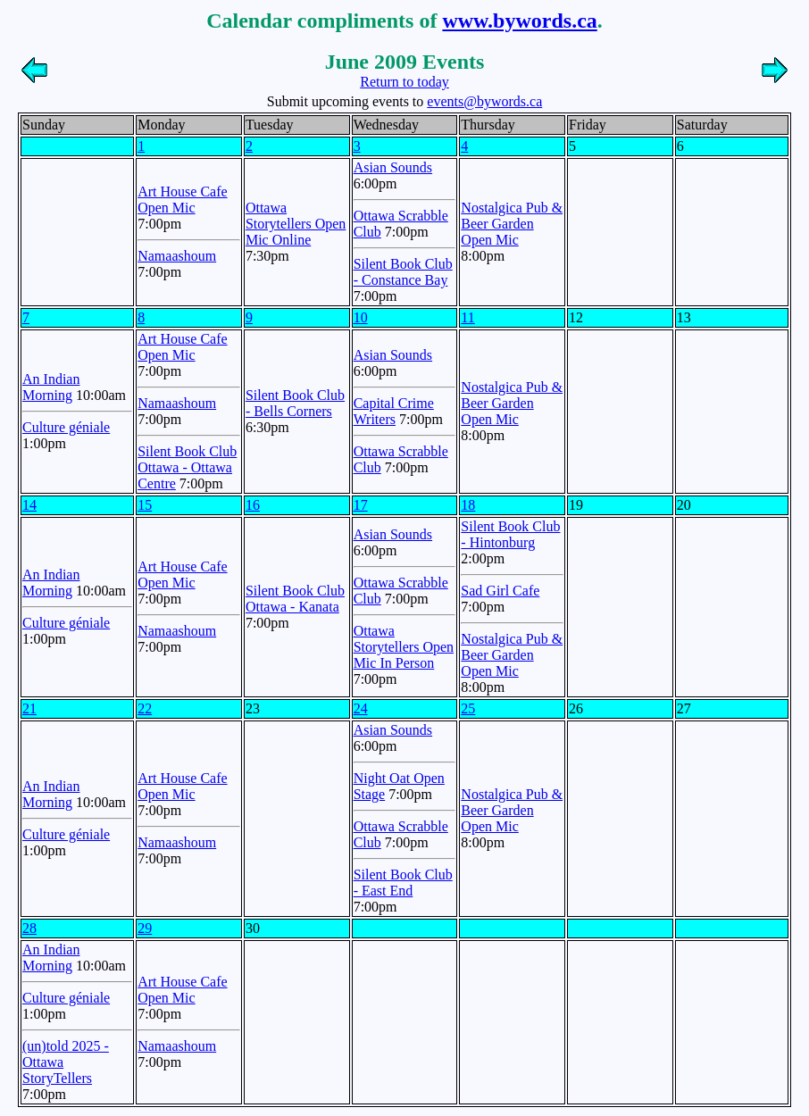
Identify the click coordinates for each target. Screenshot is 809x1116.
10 (361, 317)
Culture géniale (66, 427)
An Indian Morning (50, 387)
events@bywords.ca (484, 101)
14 (29, 504)
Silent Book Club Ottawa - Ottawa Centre (187, 467)
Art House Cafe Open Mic (182, 199)
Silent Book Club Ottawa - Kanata (295, 598)
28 (29, 928)
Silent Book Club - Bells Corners (295, 403)
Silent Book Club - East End (403, 882)
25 (468, 708)
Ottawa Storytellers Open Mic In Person (404, 646)
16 (253, 504)
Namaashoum (177, 255)
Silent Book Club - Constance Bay (403, 271)
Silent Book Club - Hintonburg (510, 534)
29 (145, 928)
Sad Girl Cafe (500, 590)
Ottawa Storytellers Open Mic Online (296, 223)
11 (467, 317)
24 (361, 708)
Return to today (404, 81)
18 (468, 504)
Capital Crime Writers (394, 411)
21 (29, 708)
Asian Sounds (393, 167)
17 (361, 504)
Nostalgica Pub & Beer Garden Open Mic (512, 223)
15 (145, 504)
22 (145, 708)
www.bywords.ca (519, 20)
